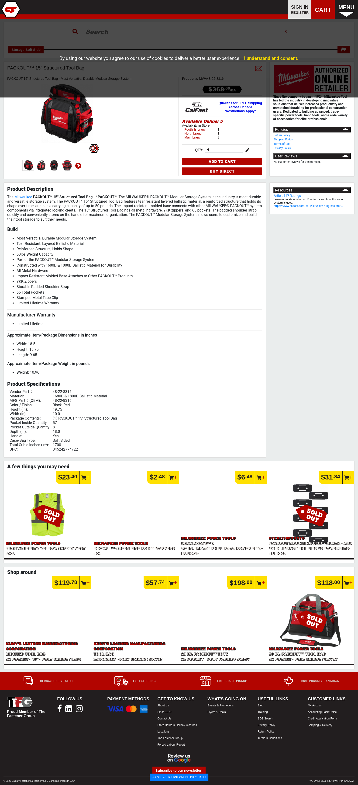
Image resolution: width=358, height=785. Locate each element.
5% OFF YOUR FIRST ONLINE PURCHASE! (179, 777)
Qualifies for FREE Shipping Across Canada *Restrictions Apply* (240, 107)
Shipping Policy (283, 139)
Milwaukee (23, 197)
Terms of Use (282, 144)
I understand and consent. (271, 58)
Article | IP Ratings (287, 196)
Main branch (193, 137)
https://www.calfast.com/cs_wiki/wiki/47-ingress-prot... (308, 206)
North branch (193, 133)
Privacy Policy (282, 148)
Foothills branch (195, 129)
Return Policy (282, 135)
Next (78, 165)
